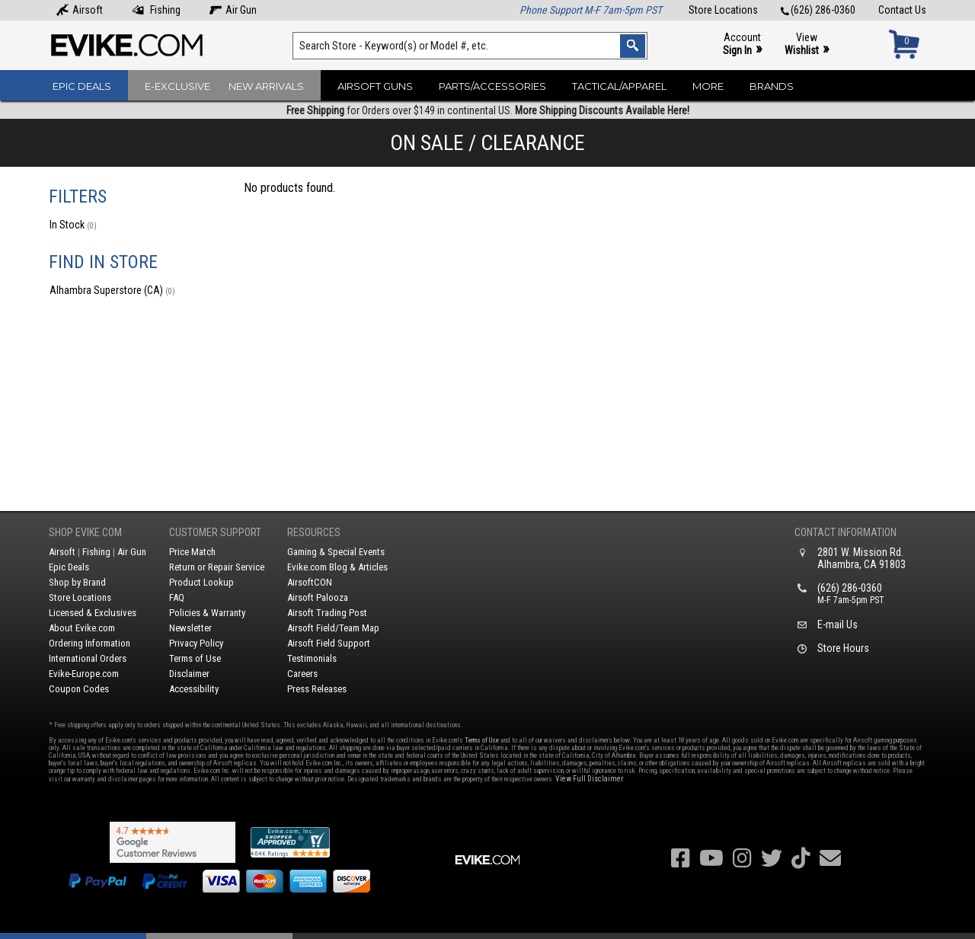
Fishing (156, 10)
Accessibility (194, 689)
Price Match (192, 551)
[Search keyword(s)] (469, 45)
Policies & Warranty (207, 612)
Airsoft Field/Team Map (333, 628)
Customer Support (215, 532)
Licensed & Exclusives (92, 612)
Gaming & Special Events (336, 551)
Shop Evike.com (85, 532)
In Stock (73, 225)
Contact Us (902, 10)
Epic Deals (82, 86)
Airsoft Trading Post (327, 612)
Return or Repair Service (216, 567)
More (708, 86)
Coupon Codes (79, 689)
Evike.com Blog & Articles (337, 567)
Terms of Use (195, 658)
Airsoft (79, 10)
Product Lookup (201, 582)
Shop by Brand (77, 582)
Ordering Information (89, 643)
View (807, 44)
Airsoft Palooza (317, 597)
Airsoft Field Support (328, 643)
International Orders (87, 658)
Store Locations (723, 10)
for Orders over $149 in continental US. (487, 110)
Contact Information (845, 532)
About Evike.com (82, 628)
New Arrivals (266, 86)
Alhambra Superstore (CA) (112, 290)
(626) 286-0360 (818, 10)
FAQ (176, 597)
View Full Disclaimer (589, 779)
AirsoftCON (309, 582)
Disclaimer (189, 673)
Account (742, 44)
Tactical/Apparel (619, 86)
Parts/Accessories (492, 86)
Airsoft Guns (375, 86)
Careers (302, 673)
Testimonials (312, 658)
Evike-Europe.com (84, 673)
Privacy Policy (196, 643)
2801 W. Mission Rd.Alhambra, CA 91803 (861, 558)
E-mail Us (837, 624)
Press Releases (317, 689)
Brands (772, 86)
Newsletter (190, 628)
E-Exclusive (177, 86)
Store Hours (843, 648)
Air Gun (233, 10)
